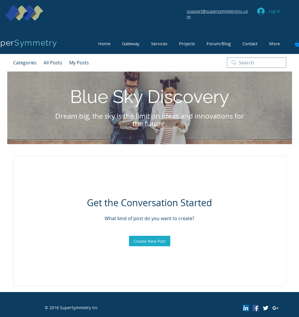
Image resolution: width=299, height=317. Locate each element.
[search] (256, 62)
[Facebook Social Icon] (256, 308)
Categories (25, 62)
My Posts (79, 62)
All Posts (53, 62)
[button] (219, 43)
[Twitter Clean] (265, 308)
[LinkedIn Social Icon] (246, 308)
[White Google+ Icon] (275, 308)
